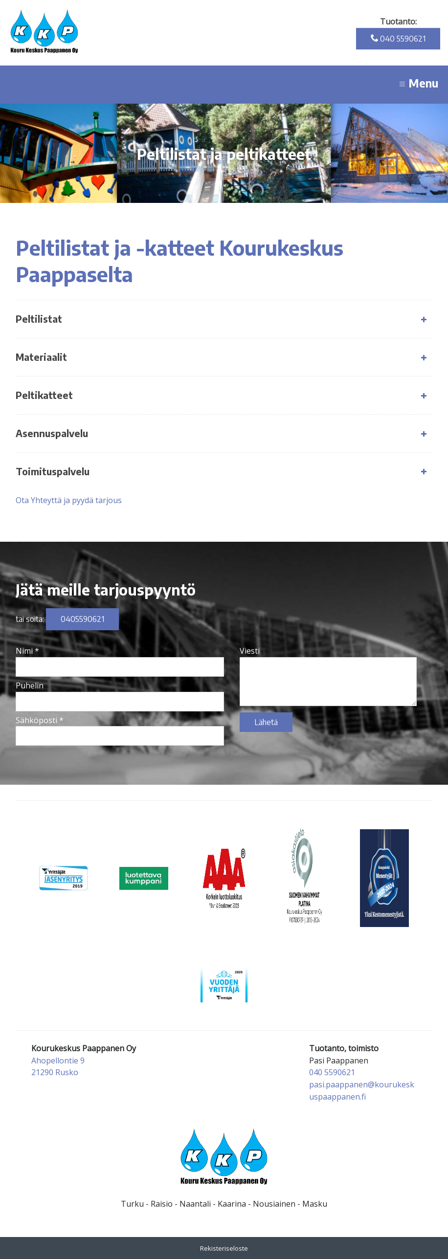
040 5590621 (398, 39)
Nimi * (27, 650)
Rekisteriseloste (224, 1248)
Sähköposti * (40, 720)
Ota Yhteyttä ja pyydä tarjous (69, 500)
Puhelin (30, 685)
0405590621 (82, 619)
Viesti (250, 650)
